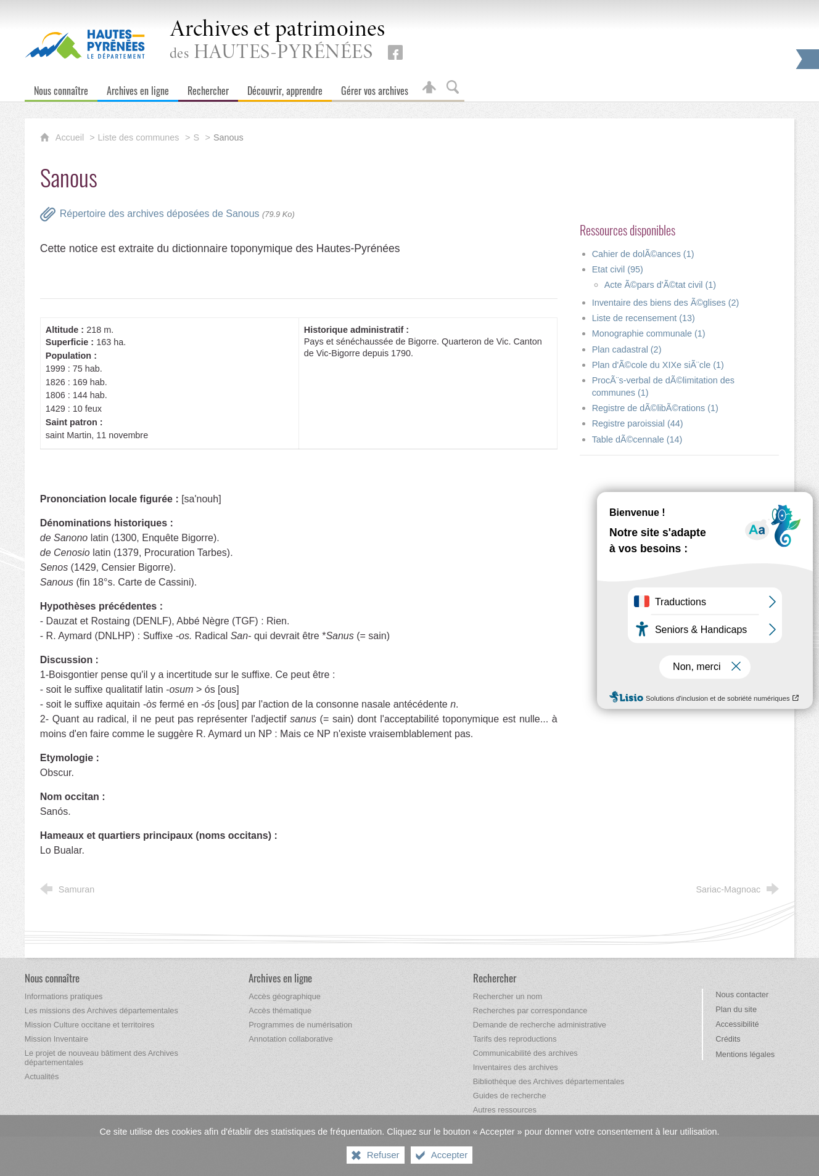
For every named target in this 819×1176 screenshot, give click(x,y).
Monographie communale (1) (649, 333)
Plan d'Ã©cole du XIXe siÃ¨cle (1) (658, 365)
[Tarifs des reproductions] (515, 1038)
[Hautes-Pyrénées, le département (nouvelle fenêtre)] (85, 44)
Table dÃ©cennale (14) (637, 439)
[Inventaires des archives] (515, 1067)
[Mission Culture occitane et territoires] (90, 1024)
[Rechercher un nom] (507, 996)
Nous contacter (741, 994)
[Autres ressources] (505, 1109)
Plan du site (736, 1009)
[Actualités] (42, 1076)
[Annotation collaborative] (291, 1038)
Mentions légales (745, 1054)
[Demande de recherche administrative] (539, 1024)
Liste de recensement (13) (643, 318)
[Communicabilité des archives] (525, 1053)
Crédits (728, 1038)
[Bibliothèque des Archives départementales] (548, 1081)
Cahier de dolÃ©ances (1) (643, 254)
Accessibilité (737, 1024)
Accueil (71, 137)
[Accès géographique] (285, 996)
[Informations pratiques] (64, 996)
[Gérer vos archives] (375, 88)
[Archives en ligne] (137, 88)
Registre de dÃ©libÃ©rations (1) (655, 408)
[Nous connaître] (61, 88)
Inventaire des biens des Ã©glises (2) (665, 303)
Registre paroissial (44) (637, 423)
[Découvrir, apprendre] (285, 88)
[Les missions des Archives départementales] (101, 1010)
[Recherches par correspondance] (530, 1010)
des (277, 40)
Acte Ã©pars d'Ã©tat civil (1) (660, 285)
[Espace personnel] (429, 88)
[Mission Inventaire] (56, 1038)
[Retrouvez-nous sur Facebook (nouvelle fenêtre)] (395, 52)
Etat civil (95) (617, 269)
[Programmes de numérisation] (300, 1024)
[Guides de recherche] (509, 1095)
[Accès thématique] (280, 1010)
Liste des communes (138, 137)
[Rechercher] (208, 88)
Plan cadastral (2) (627, 349)
